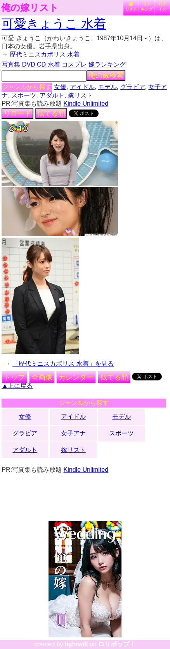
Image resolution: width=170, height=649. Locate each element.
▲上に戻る (17, 385)
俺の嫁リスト (30, 8)
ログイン (162, 6)
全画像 (41, 377)
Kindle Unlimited (86, 103)
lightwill (76, 644)
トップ (14, 377)
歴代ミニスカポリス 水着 (45, 54)
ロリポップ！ (116, 644)
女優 (60, 87)
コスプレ (74, 64)
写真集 (11, 64)
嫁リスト (131, 6)
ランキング (147, 6)
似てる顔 (51, 113)
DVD (28, 64)
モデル (107, 87)
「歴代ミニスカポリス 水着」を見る (62, 363)
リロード (17, 113)
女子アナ (73, 433)
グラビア (132, 87)
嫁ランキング (107, 64)
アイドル (82, 87)
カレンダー (76, 377)
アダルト (52, 95)
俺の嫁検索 (105, 75)
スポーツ (23, 95)
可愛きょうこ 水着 (54, 24)
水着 (54, 64)
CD (41, 64)
